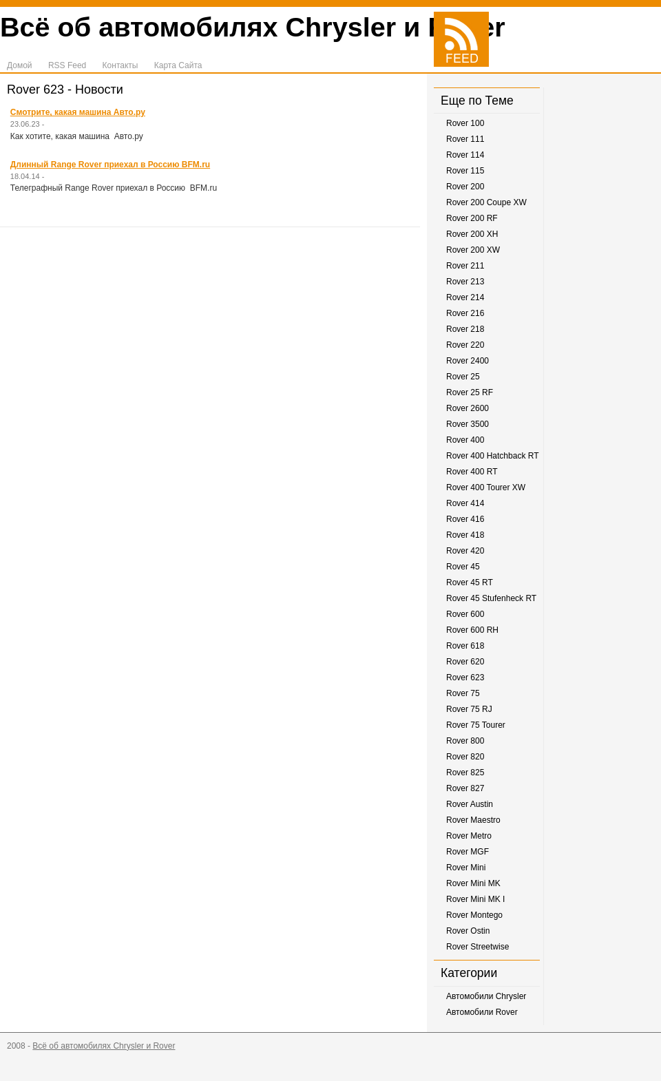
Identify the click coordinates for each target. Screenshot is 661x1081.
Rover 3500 (467, 424)
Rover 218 (465, 329)
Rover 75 (463, 693)
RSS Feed (67, 65)
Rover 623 (465, 677)
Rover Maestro (473, 820)
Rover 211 (465, 266)
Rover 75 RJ (469, 709)
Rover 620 (465, 662)
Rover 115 (465, 171)
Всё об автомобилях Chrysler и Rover (252, 27)
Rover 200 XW (473, 250)
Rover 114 (465, 155)
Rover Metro (469, 836)
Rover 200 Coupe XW (486, 202)
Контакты (120, 65)
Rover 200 (465, 186)
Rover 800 (465, 741)
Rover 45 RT (469, 582)
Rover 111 (465, 139)
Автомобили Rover (482, 1012)
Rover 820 (465, 757)
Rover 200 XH (472, 234)
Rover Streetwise (477, 947)
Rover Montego (474, 915)
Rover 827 (465, 788)
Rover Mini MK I (475, 899)
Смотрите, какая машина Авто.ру (77, 112)
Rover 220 (465, 345)
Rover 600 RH (472, 630)
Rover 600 (465, 614)
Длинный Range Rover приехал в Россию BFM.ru (110, 164)
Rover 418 (465, 535)
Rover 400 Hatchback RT (492, 456)
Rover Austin (469, 804)
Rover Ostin (468, 931)
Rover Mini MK (473, 883)
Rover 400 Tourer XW (485, 487)
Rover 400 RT (471, 471)
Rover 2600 (467, 408)
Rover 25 (463, 376)
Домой (19, 65)
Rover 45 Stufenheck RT (491, 598)
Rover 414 (465, 503)
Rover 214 (465, 297)
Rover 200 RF (472, 218)
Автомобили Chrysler (486, 996)
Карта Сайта (178, 65)
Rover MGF (467, 852)
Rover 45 (463, 566)
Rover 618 (465, 646)
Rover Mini (465, 867)
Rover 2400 (467, 361)
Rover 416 (465, 519)
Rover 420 (465, 551)
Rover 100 (465, 123)
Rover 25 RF (469, 392)
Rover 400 (465, 440)
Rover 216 (465, 313)
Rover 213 (465, 281)
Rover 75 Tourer (475, 725)
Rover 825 (465, 772)
